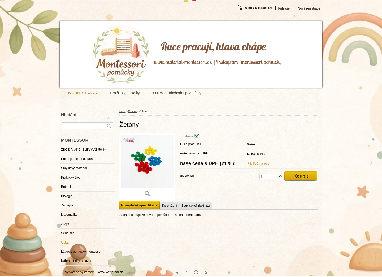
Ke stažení (169, 205)
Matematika (69, 215)
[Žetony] (147, 167)
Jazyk (65, 224)
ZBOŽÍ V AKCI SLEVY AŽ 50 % (83, 150)
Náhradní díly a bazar (76, 261)
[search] (108, 126)
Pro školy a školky (125, 93)
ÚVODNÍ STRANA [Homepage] (81, 93)
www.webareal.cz (110, 272)
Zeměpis (67, 205)
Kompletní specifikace (139, 205)
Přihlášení (285, 8)
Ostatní (66, 242)
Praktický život (71, 177)
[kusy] (267, 176)
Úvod (122, 111)
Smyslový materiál (74, 168)
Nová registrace (309, 8)
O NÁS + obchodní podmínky (177, 93)
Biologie (66, 196)
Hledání (68, 114)
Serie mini (68, 233)
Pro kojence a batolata (77, 159)
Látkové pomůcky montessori (81, 251)
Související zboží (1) (195, 205)
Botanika (67, 187)
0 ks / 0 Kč (259, 8)
